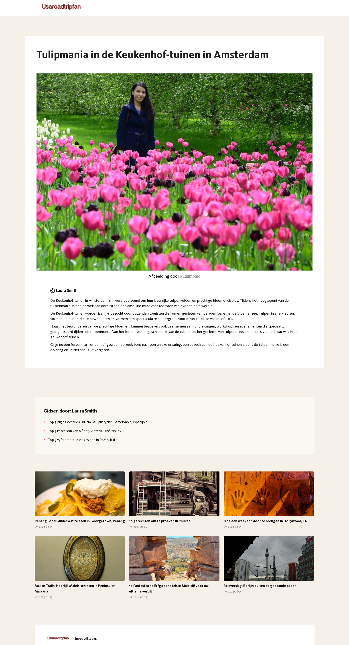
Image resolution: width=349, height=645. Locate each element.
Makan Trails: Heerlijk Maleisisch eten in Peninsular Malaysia (75, 588)
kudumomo (190, 276)
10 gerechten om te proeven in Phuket (159, 521)
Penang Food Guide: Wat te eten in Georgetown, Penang (80, 521)
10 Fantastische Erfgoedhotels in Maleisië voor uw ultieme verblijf (169, 588)
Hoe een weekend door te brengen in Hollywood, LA (265, 521)
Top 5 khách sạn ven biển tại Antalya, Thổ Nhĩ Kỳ (84, 431)
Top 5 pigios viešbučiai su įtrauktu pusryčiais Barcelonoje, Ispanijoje (97, 422)
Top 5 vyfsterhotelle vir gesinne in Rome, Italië (82, 440)
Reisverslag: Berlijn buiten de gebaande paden (260, 586)
